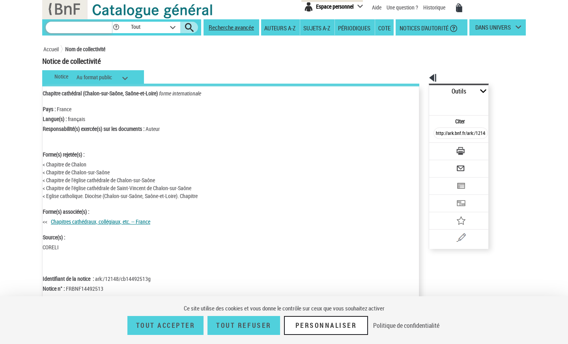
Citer (426, 104)
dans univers (493, 29)
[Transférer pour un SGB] (442, 180)
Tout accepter (165, 325)
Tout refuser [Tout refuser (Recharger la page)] (243, 325)
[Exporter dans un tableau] (444, 164)
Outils (420, 91)
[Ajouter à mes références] (443, 195)
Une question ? (402, 7)
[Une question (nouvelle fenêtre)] (454, 210)
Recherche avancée (231, 27)
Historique (435, 7)
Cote (384, 28)
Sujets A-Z (316, 28)
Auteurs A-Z (279, 28)
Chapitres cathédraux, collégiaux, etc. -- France (100, 221)
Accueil (51, 49)
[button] (116, 27)
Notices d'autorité (423, 28)
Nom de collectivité (85, 49)
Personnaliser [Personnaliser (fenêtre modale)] (326, 325)
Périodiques (354, 28)
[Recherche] (79, 27)
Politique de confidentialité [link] (406, 325)
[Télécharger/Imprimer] (440, 133)
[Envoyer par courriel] (438, 149)
